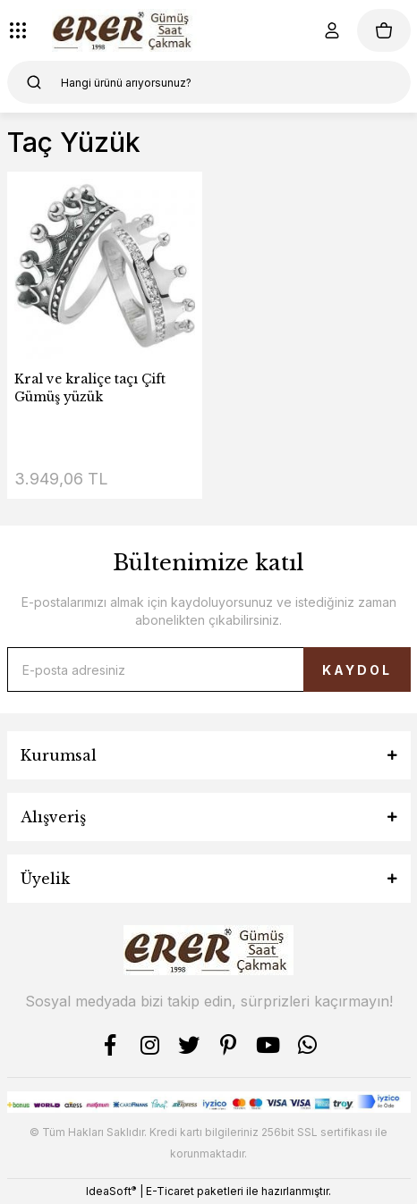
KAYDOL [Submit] (357, 670)
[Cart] (384, 30)
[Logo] (125, 30)
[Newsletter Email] (209, 669)
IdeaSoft (111, 1190)
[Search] (209, 82)
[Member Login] (332, 30)
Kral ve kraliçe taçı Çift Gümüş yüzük (90, 388)
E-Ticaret (170, 1191)
